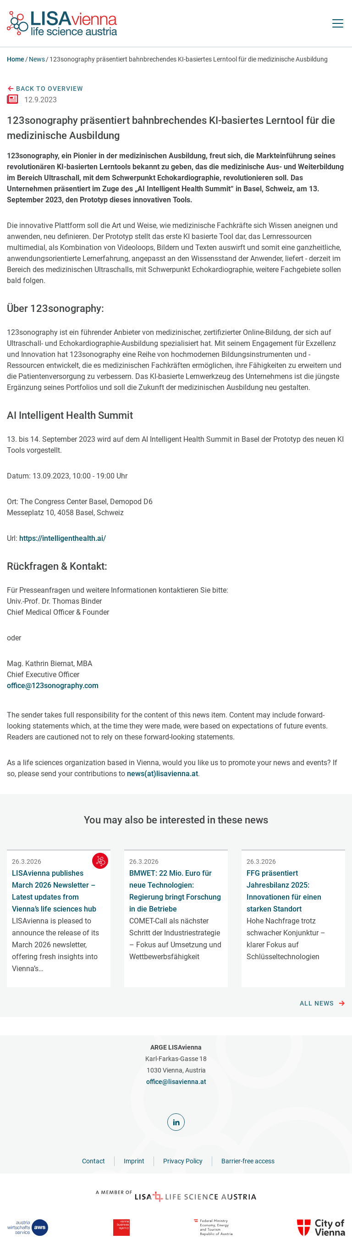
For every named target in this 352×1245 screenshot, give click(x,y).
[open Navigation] (337, 23)
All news (322, 1004)
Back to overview (45, 89)
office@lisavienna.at (176, 1081)
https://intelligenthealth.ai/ (62, 538)
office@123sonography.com (53, 685)
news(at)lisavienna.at (162, 773)
